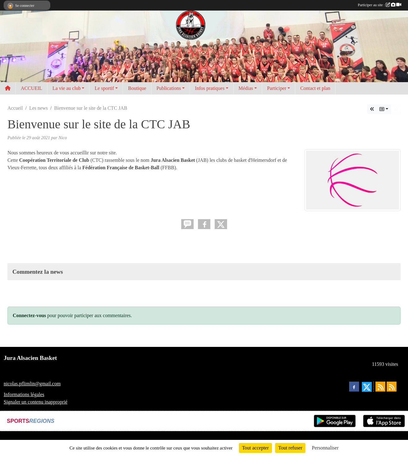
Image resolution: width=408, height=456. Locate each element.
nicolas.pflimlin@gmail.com (32, 383)
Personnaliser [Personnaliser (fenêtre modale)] (325, 447)
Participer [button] (276, 88)
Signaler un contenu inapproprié (36, 402)
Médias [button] (246, 88)
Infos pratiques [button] (210, 88)
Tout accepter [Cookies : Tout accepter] (255, 447)
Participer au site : (379, 5)
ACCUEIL (31, 88)
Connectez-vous (29, 315)
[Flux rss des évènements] (392, 387)
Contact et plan (315, 88)
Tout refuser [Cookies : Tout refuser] (290, 447)
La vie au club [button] (66, 88)
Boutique (137, 88)
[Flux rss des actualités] (380, 387)
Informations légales (24, 394)
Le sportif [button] (104, 88)
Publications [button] (168, 88)
